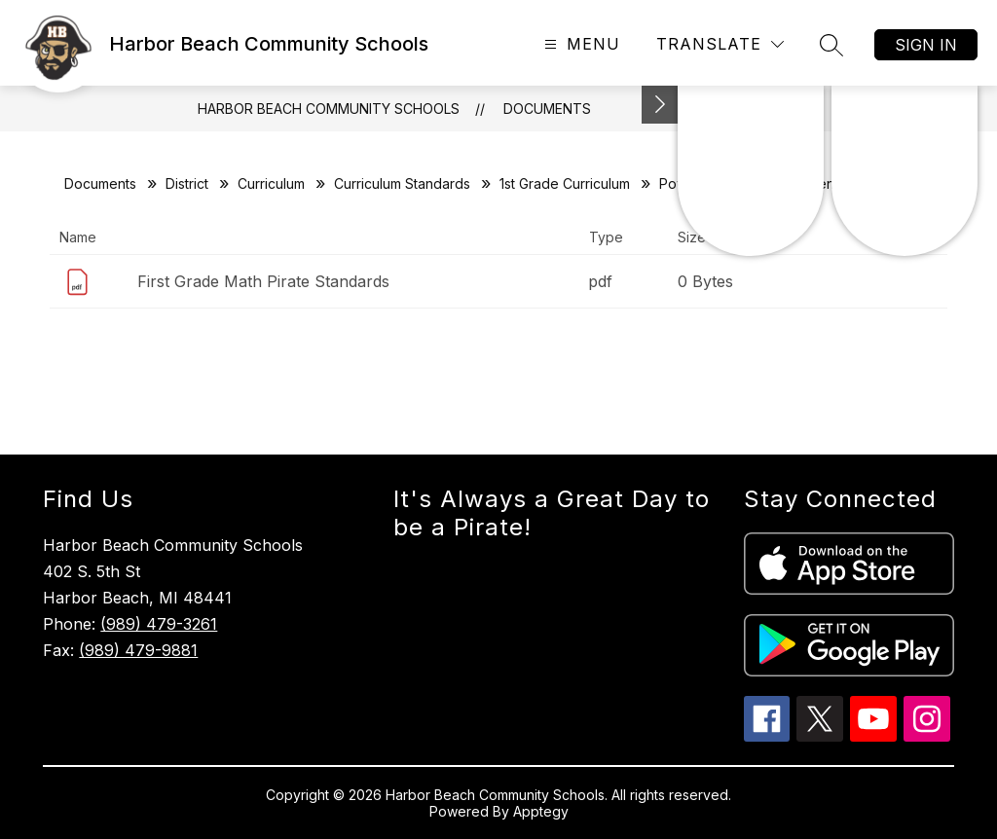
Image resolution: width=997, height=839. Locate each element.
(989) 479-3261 (158, 624)
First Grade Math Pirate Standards (263, 281)
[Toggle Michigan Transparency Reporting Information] (660, 105)
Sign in (926, 45)
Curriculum (271, 183)
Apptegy (541, 811)
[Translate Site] (720, 44)
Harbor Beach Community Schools (329, 108)
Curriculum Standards (402, 183)
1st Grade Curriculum (564, 183)
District (187, 183)
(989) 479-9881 (138, 650)
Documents (547, 108)
